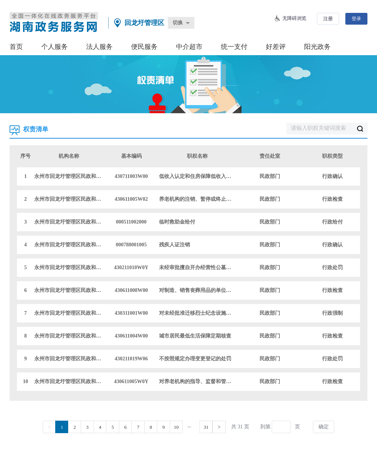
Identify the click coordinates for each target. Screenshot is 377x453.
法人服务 (99, 46)
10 (176, 427)
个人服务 (54, 46)
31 (206, 427)
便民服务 (144, 46)
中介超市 (189, 46)
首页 (16, 46)
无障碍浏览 (294, 18)
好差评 (276, 46)
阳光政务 (317, 46)
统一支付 (234, 46)
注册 (328, 18)
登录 (356, 18)
